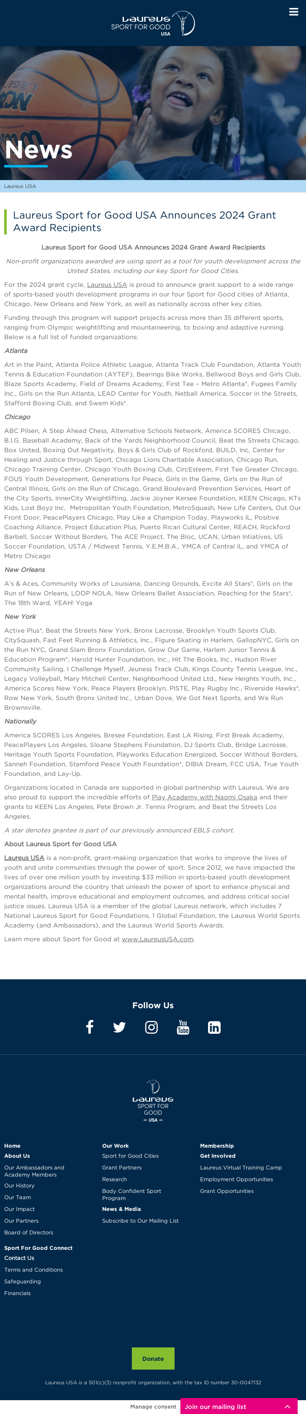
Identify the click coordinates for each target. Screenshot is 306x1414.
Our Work (115, 1146)
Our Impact (19, 1209)
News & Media (121, 1209)
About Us (17, 1156)
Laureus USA (153, 23)
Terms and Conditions (33, 1270)
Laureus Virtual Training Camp (241, 1168)
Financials (17, 1293)
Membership (217, 1146)
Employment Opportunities (236, 1179)
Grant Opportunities (227, 1191)
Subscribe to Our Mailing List (140, 1221)
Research (114, 1179)
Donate (153, 1358)
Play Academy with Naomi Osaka (204, 797)
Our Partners (21, 1221)
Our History (19, 1186)
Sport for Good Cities (130, 1156)
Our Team (17, 1197)
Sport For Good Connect (38, 1248)
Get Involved (218, 1156)
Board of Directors (28, 1233)
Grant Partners (121, 1168)
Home (12, 1146)
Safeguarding (22, 1282)
